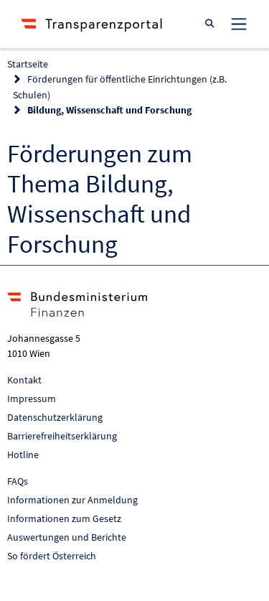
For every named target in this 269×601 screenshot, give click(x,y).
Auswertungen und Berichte (66, 537)
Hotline (23, 454)
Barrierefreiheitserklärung (62, 435)
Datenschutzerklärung (55, 417)
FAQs (17, 481)
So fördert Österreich (51, 555)
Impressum (31, 398)
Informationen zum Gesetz (64, 518)
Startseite (27, 63)
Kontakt (24, 379)
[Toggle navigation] (239, 24)
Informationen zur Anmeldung (72, 499)
